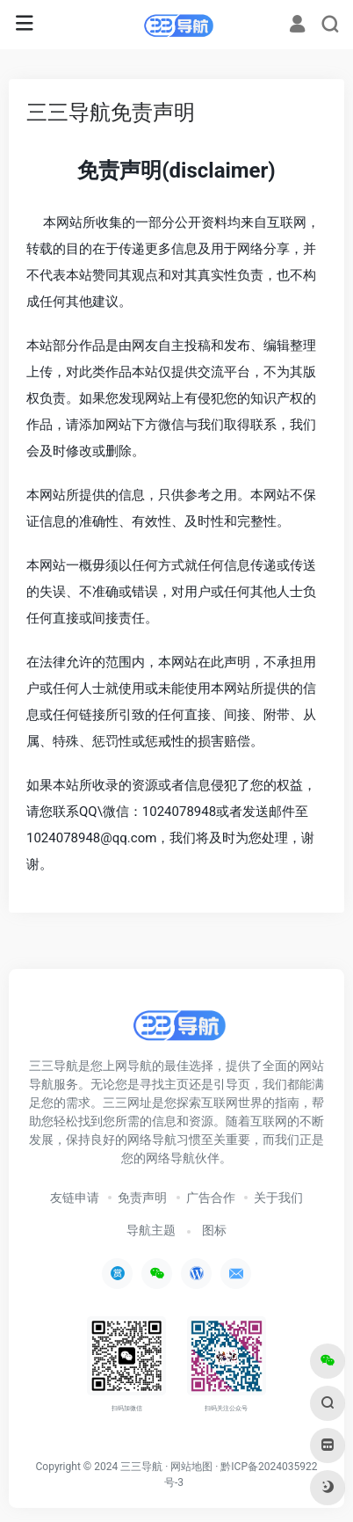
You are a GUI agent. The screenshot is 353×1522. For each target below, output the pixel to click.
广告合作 (210, 1198)
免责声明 (142, 1198)
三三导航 (141, 1466)
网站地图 (191, 1466)
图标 (214, 1230)
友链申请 (74, 1198)
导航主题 (151, 1230)
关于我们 (278, 1198)
